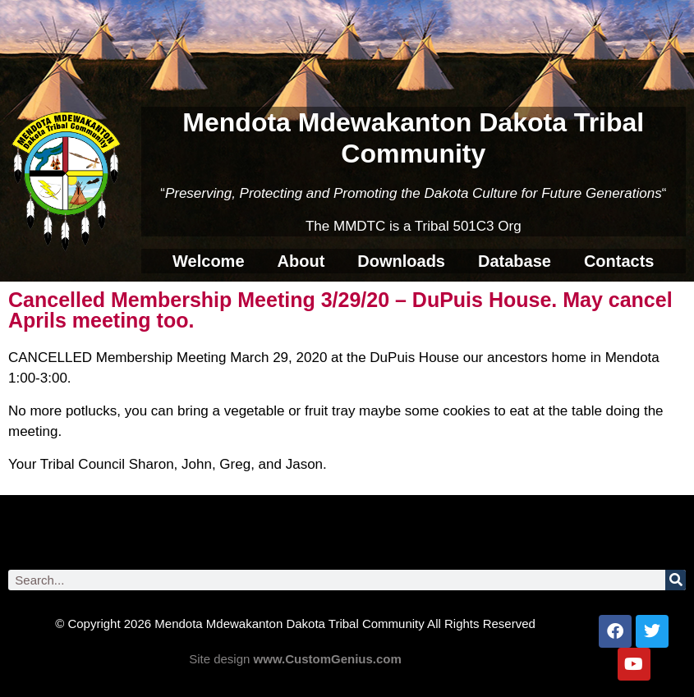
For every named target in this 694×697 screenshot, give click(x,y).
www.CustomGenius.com (328, 659)
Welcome (208, 261)
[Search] (675, 580)
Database (514, 261)
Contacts (619, 261)
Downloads (401, 261)
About (301, 261)
